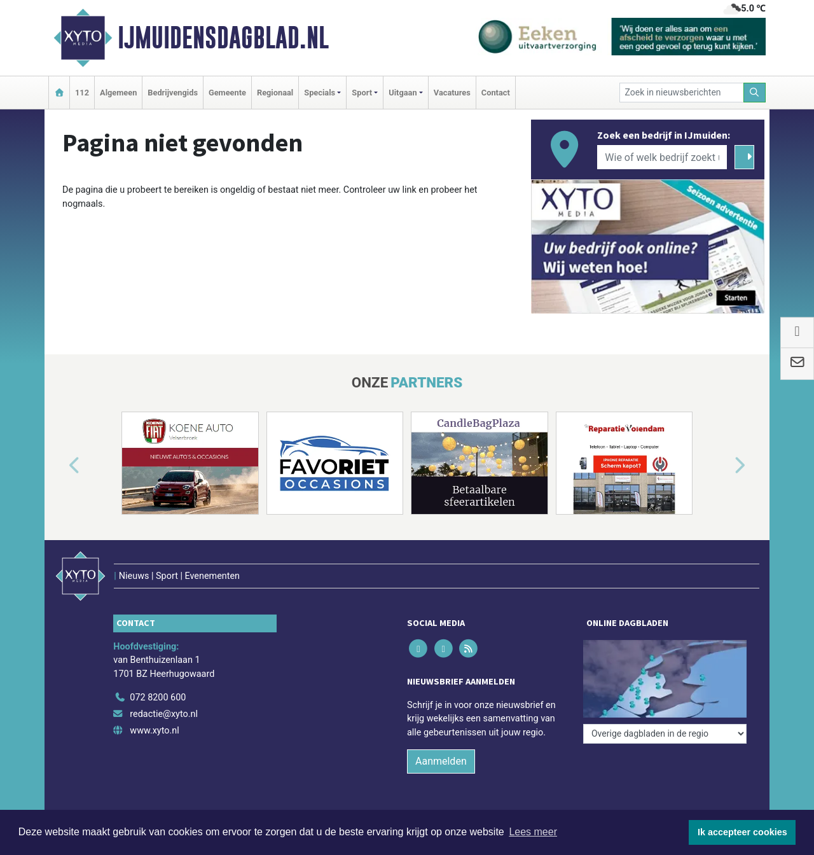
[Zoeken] (754, 92)
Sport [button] (362, 92)
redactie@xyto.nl (164, 714)
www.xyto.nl (154, 730)
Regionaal (275, 92)
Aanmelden (441, 761)
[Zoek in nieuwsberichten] (681, 92)
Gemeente (227, 92)
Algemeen (118, 92)
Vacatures (452, 92)
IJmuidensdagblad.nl (223, 37)
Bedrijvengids (173, 92)
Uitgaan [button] (403, 92)
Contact (495, 92)
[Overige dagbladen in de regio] (665, 734)
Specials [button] (319, 92)
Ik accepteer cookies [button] (742, 832)
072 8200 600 (158, 697)
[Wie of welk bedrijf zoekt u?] (662, 157)
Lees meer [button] (533, 831)
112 (82, 92)
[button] (60, 465)
